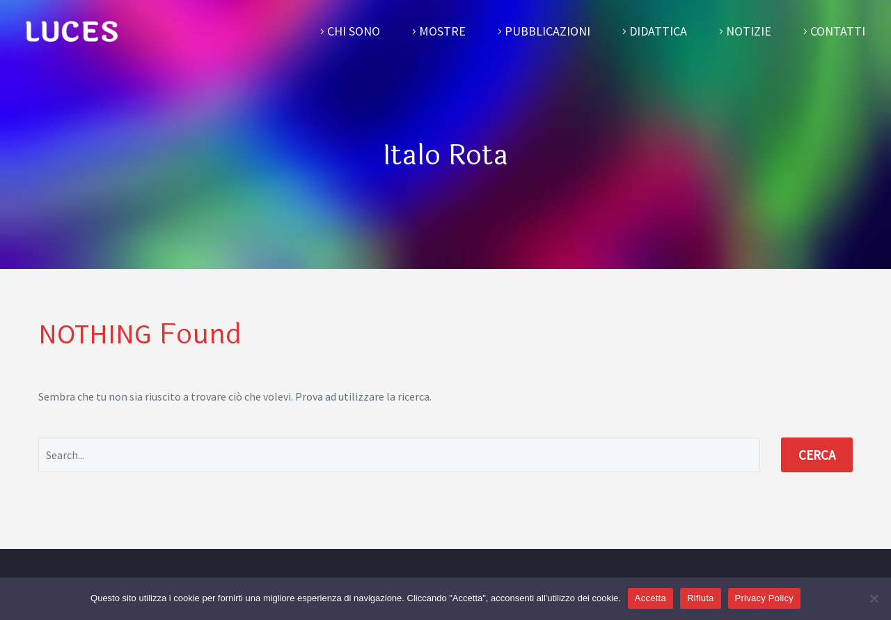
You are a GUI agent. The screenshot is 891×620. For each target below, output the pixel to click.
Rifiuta (700, 598)
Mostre (442, 31)
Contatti (837, 31)
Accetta (650, 598)
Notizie (748, 31)
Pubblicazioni (547, 31)
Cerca (816, 455)
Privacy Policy (764, 598)
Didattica (658, 31)
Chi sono (353, 31)
